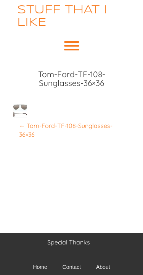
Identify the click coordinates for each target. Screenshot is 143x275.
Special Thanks (68, 242)
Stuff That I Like (62, 16)
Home (40, 267)
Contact (72, 267)
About (103, 267)
